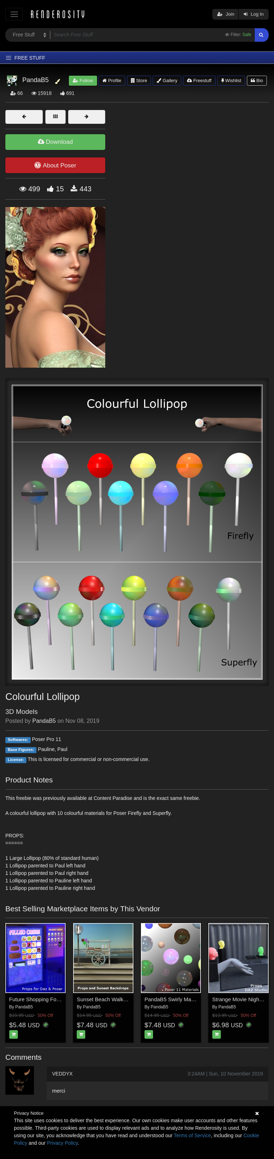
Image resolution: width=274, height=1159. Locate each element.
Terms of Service (192, 1135)
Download (55, 141)
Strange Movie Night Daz (242, 999)
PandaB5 (44, 721)
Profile (111, 80)
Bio (257, 80)
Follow (83, 80)
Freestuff (199, 80)
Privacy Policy (62, 1143)
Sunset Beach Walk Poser (108, 999)
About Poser (55, 165)
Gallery (167, 80)
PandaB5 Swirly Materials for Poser (186, 999)
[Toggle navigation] (14, 14)
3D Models (21, 711)
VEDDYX (62, 1074)
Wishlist (231, 80)
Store (139, 80)
